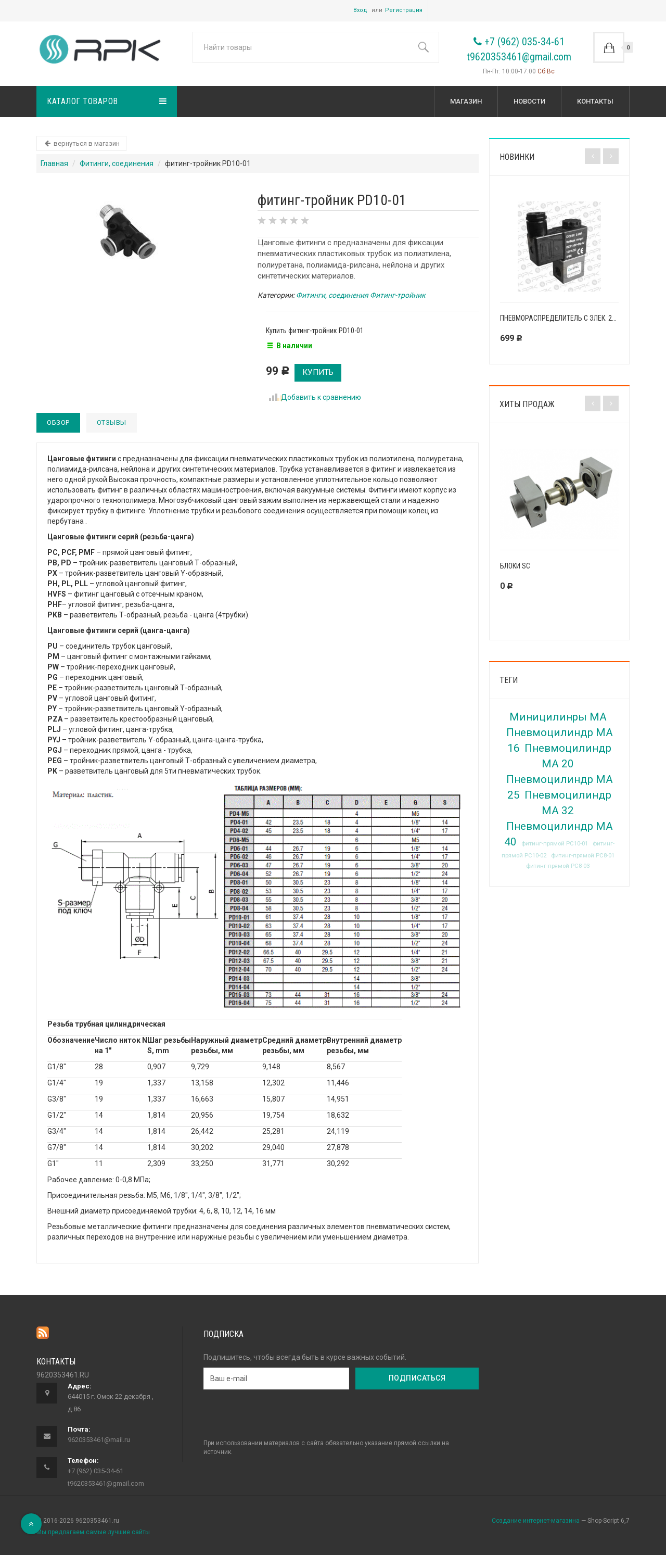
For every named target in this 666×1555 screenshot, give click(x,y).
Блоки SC (515, 566)
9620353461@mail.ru (99, 1440)
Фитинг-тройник (398, 295)
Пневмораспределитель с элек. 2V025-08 (568, 318)
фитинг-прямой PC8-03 (558, 866)
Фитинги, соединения (116, 163)
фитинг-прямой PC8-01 (582, 855)
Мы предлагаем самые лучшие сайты (93, 1532)
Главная (54, 163)
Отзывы (111, 422)
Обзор (58, 422)
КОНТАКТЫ (595, 101)
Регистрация (403, 10)
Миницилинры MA (558, 717)
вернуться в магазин (81, 143)
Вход (360, 10)
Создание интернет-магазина (536, 1520)
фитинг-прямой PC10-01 (554, 843)
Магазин (466, 101)
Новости (529, 101)
